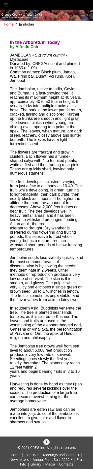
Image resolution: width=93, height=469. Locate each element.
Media (50, 464)
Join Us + (32, 454)
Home (9, 24)
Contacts (66, 464)
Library (35, 464)
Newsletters (19, 459)
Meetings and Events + (61, 454)
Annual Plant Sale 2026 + (53, 459)
